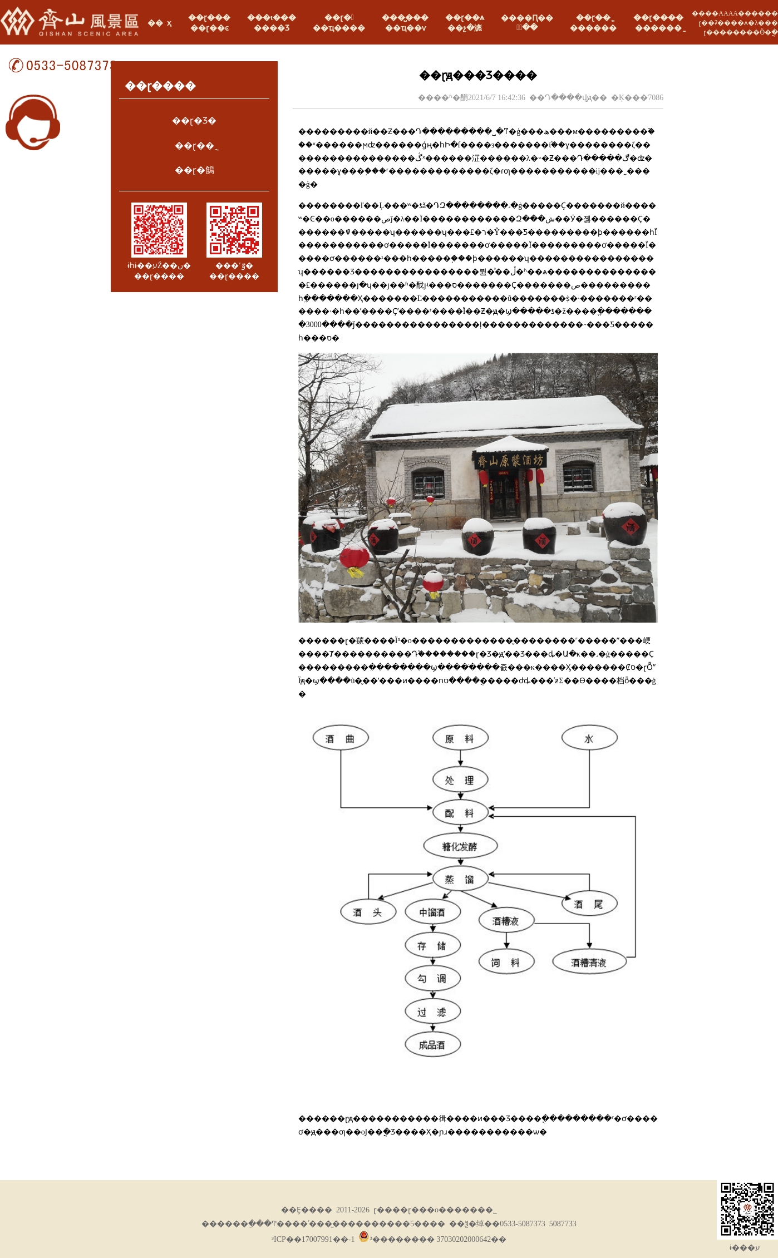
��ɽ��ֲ (194, 145)
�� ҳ (159, 23)
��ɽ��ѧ (464, 17)
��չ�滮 (464, 28)
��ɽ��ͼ (209, 28)
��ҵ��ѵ (405, 28)
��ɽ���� (658, 17)
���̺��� (405, 17)
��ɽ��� (209, 17)
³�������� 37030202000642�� (432, 1239)
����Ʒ (271, 28)
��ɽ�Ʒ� (194, 120)
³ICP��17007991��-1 (313, 1239)
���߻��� (593, 28)
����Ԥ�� (527, 18)
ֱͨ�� (527, 27)
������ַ (658, 28)
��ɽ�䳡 (194, 170)
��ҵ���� (339, 28)
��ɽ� (339, 17)
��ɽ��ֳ (593, 17)
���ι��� (271, 17)
